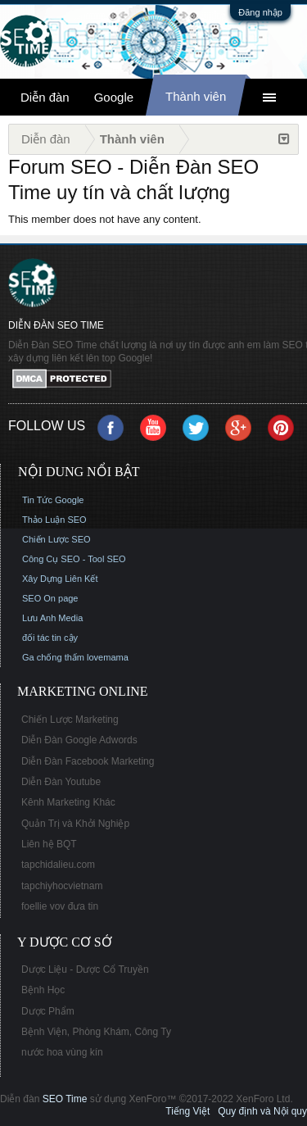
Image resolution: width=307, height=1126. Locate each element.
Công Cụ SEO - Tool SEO (74, 559)
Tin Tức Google (53, 500)
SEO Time (65, 1099)
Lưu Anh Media (52, 618)
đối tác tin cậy (50, 637)
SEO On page (50, 598)
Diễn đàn (45, 97)
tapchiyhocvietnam (61, 886)
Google (113, 97)
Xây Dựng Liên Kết (60, 578)
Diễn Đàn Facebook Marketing (87, 761)
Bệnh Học (43, 990)
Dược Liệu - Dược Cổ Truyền (85, 969)
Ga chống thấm (53, 657)
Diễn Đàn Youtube (61, 782)
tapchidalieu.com (58, 864)
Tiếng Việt (187, 1111)
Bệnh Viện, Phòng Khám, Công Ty (96, 1031)
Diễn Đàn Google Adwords (79, 740)
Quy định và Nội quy (262, 1111)
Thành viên (195, 96)
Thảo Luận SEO (54, 519)
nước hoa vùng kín (62, 1052)
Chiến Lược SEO (56, 539)
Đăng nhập (260, 12)
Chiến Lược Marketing (70, 719)
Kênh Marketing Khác (68, 802)
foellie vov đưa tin (59, 906)
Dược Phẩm (47, 1011)
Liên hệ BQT (49, 844)
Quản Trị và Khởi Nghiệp (75, 823)
